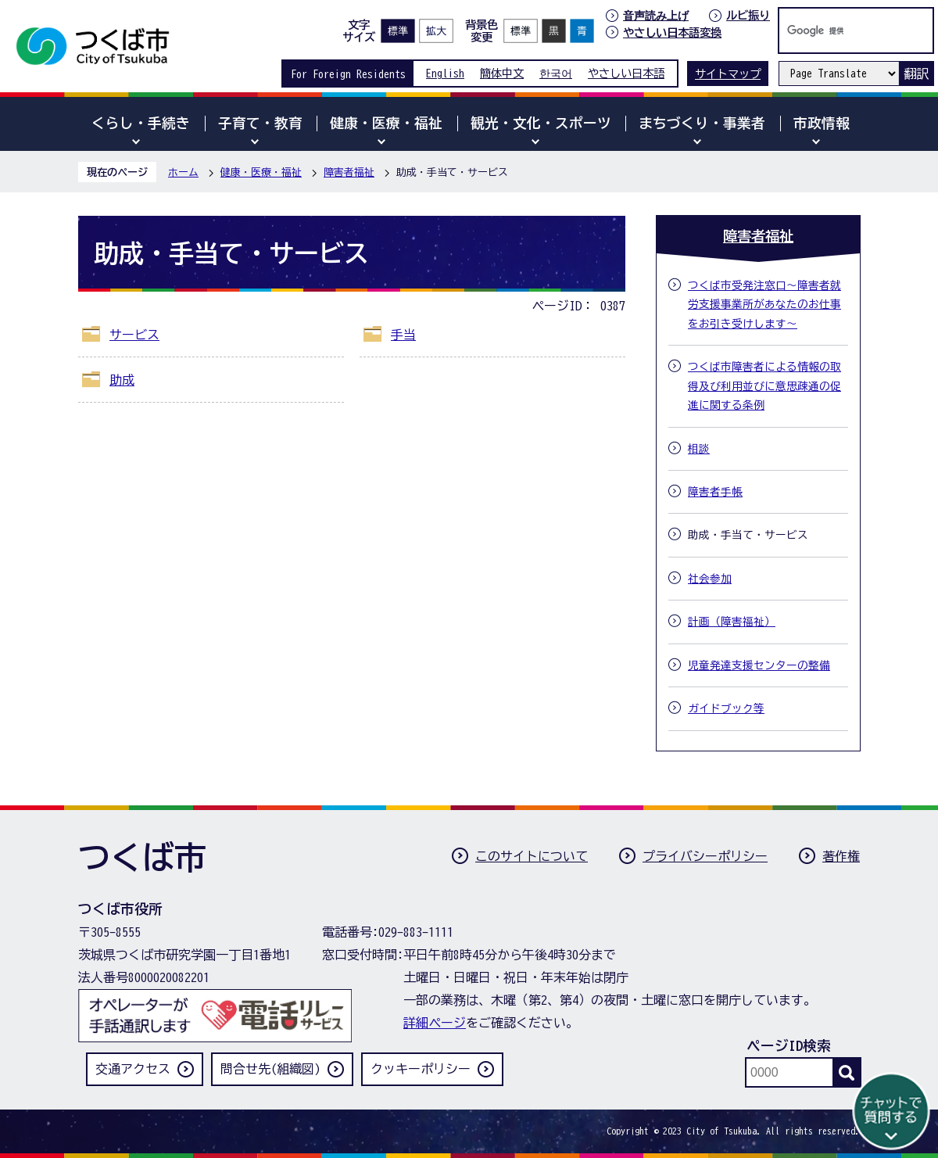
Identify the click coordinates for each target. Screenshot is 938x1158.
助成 (121, 380)
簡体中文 (502, 73)
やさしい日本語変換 (672, 32)
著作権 (841, 856)
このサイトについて (531, 856)
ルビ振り (748, 15)
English (445, 73)
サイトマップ (728, 74)
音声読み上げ (656, 15)
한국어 (555, 73)
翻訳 (916, 73)
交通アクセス (132, 1069)
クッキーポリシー (421, 1069)
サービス (134, 334)
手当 (403, 334)
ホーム (183, 172)
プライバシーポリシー (705, 856)
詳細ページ (434, 1022)
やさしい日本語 (626, 73)
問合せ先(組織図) (270, 1069)
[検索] (839, 30)
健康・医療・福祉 (261, 172)
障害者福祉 (349, 172)
